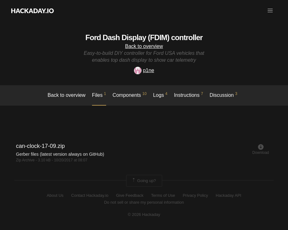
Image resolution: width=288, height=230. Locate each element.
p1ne (144, 70)
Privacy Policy (195, 195)
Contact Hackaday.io (89, 195)
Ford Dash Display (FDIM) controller (144, 37)
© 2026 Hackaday (144, 214)
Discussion (223, 94)
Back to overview (144, 46)
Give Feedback (129, 195)
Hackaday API (228, 195)
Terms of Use (163, 195)
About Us (55, 195)
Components (130, 94)
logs (160, 94)
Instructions (188, 94)
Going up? (143, 180)
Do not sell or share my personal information (144, 202)
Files (99, 94)
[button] (270, 10)
